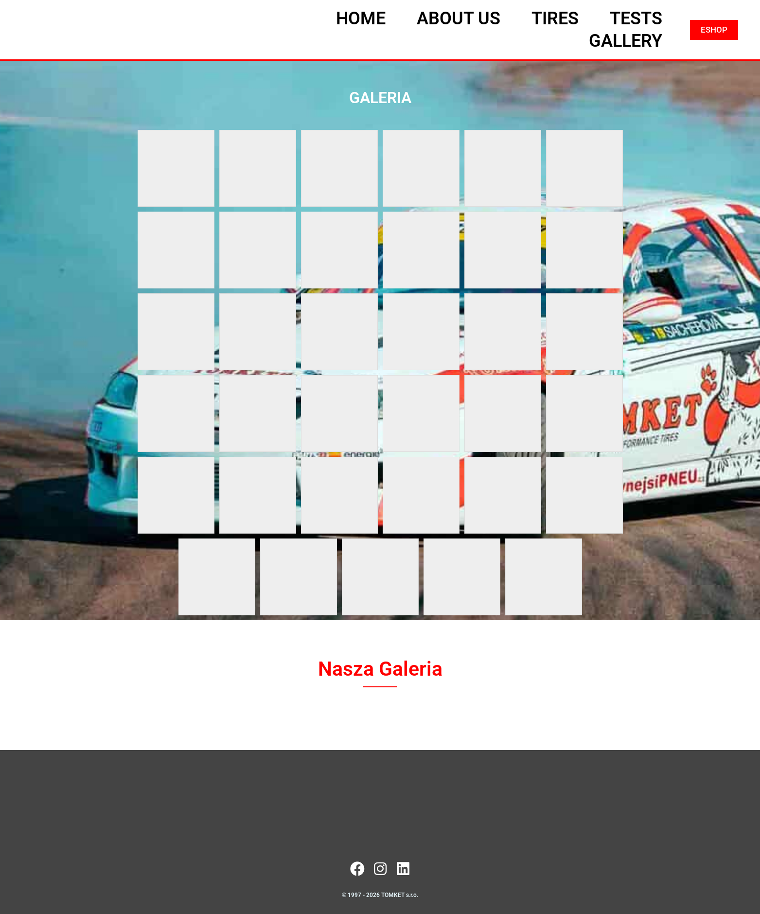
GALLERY (625, 41)
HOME (361, 18)
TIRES (555, 18)
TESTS (636, 18)
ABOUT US (458, 18)
